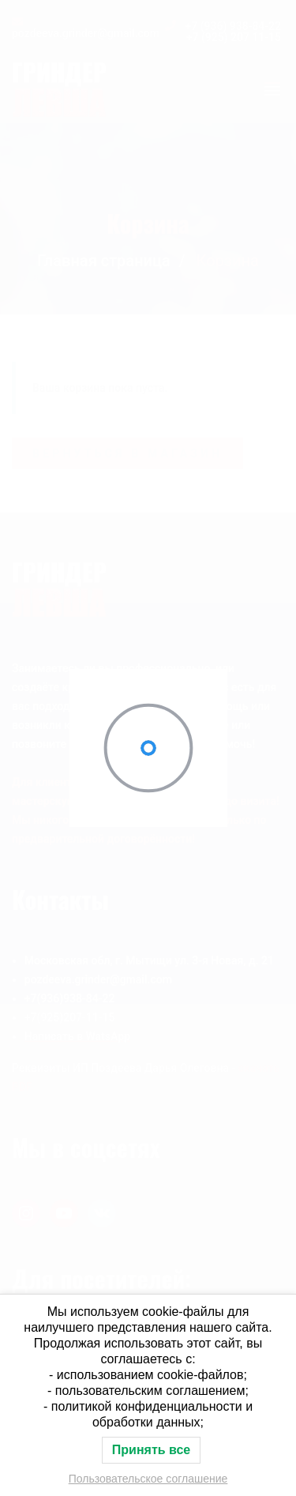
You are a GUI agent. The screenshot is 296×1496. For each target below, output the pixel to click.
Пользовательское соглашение (148, 1478)
